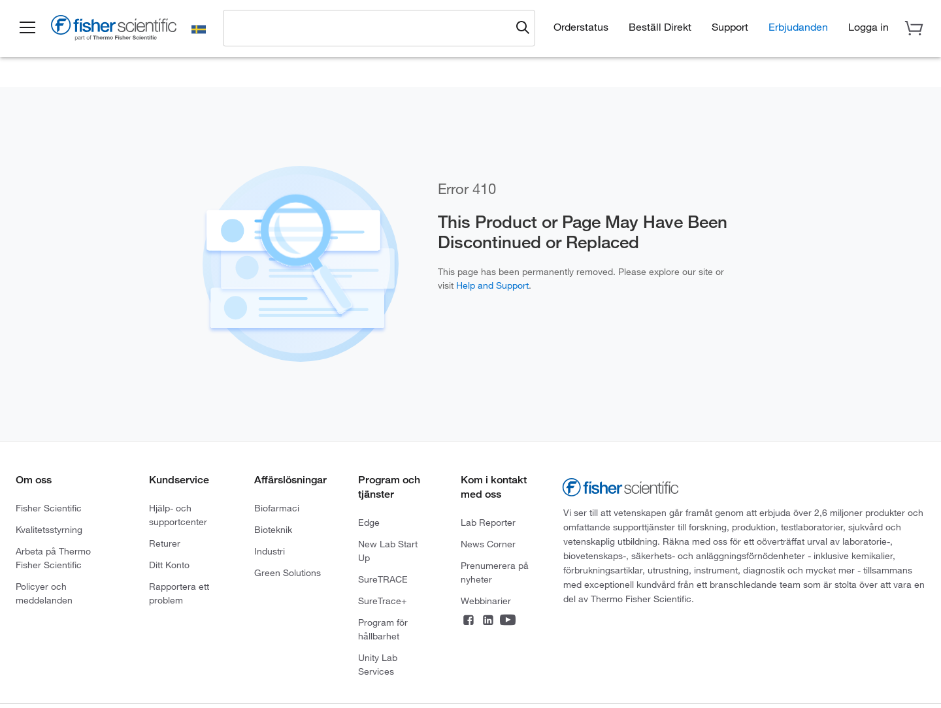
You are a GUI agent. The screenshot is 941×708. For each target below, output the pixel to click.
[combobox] (370, 27)
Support (730, 26)
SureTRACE (383, 579)
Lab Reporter (488, 522)
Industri (269, 551)
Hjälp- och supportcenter (178, 515)
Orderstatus (580, 26)
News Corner (488, 544)
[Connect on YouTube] (508, 622)
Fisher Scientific (49, 508)
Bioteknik (273, 530)
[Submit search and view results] (522, 28)
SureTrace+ (382, 601)
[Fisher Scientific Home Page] (114, 30)
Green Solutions (287, 573)
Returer (164, 543)
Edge (369, 522)
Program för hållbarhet (383, 629)
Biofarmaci (276, 508)
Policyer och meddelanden (44, 593)
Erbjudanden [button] (798, 26)
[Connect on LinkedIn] (488, 622)
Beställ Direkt (660, 26)
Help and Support (492, 285)
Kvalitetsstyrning (49, 530)
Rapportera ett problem (179, 593)
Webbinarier (486, 601)
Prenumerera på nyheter (495, 572)
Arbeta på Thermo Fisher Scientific (53, 558)
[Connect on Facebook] (468, 622)
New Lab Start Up (388, 551)
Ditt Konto (169, 565)
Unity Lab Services (377, 664)
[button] (27, 28)
